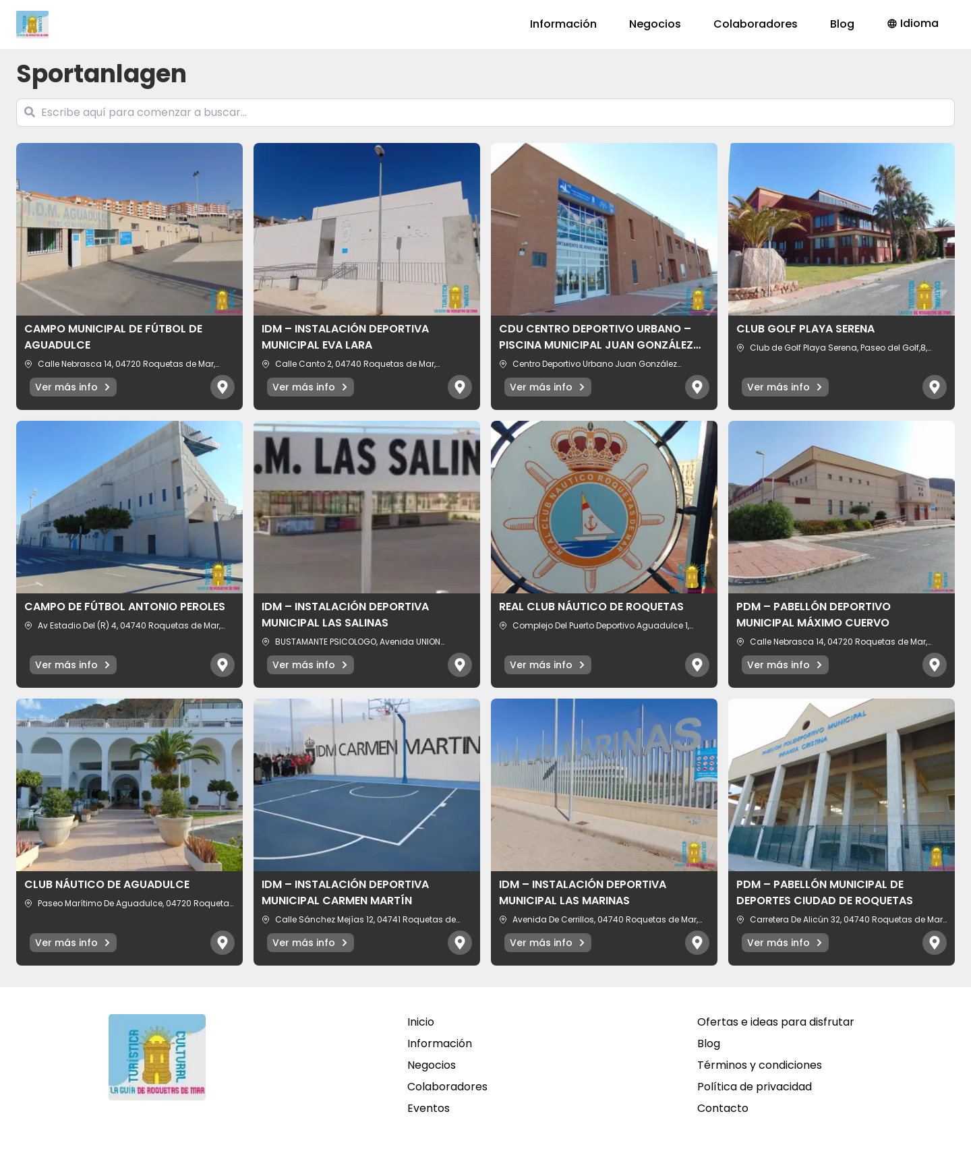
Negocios (655, 24)
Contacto (722, 1108)
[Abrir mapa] (222, 387)
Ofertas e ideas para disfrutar (775, 1022)
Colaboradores (755, 24)
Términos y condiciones (759, 1065)
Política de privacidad (754, 1086)
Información (563, 24)
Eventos (428, 1108)
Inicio (420, 1022)
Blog (842, 24)
